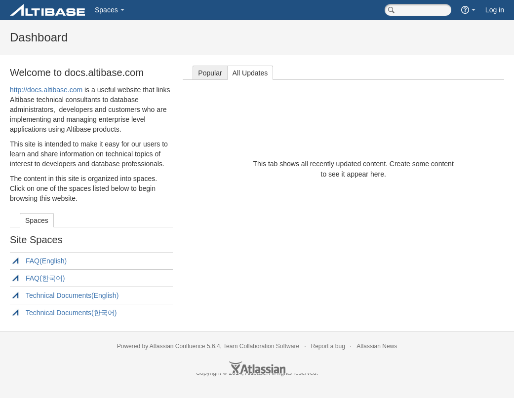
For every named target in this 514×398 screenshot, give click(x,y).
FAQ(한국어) (45, 278)
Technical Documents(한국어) (71, 313)
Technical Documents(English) (72, 295)
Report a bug (328, 346)
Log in (494, 10)
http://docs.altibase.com (46, 90)
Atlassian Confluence (177, 346)
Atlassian (257, 367)
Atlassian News (376, 346)
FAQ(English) (46, 261)
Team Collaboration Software (261, 346)
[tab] (37, 220)
